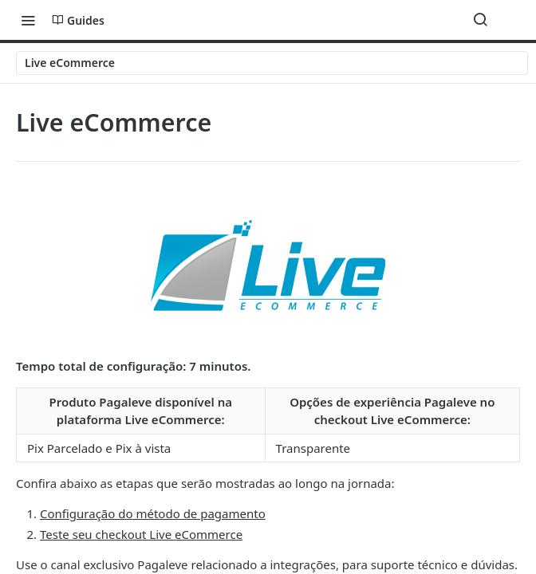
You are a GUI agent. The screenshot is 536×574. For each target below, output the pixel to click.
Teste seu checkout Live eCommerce (141, 534)
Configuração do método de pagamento (153, 513)
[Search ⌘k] (480, 20)
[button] (268, 265)
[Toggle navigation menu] (28, 20)
